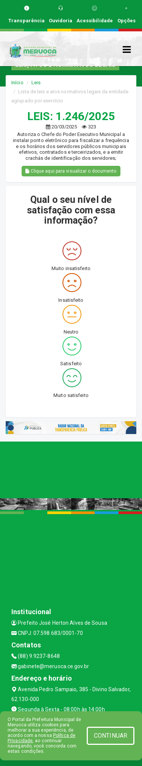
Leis (36, 82)
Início (17, 82)
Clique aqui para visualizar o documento (70, 171)
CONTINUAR (110, 735)
